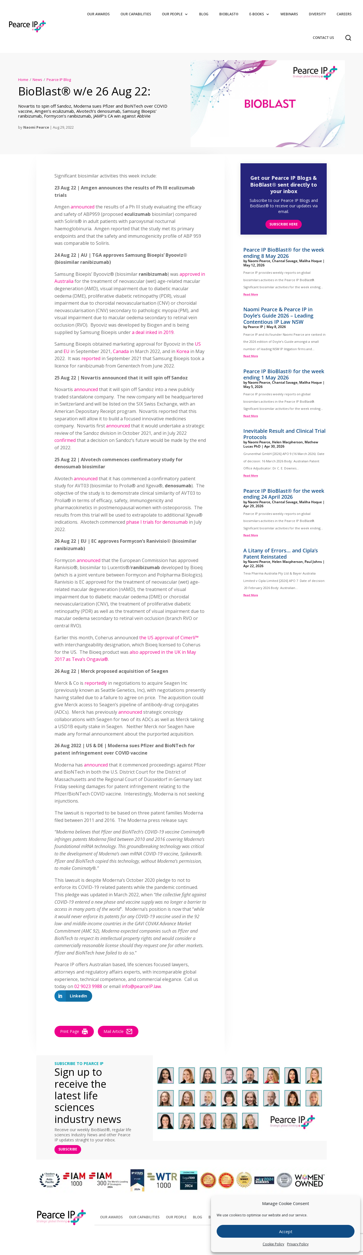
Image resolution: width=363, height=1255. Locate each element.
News (37, 79)
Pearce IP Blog (59, 79)
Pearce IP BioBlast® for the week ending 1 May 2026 (283, 374)
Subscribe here (283, 224)
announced (82, 207)
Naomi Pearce (36, 127)
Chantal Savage (284, 260)
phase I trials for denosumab (157, 522)
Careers (344, 14)
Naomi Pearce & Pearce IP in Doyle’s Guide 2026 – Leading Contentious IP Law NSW (278, 315)
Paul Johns (313, 561)
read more (250, 294)
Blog (203, 14)
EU (66, 351)
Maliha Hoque (310, 260)
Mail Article (118, 1031)
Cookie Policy (273, 1244)
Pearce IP (255, 326)
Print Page (74, 1031)
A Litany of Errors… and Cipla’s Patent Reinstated (280, 553)
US (198, 344)
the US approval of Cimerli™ (169, 637)
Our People (172, 14)
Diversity (317, 14)
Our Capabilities (136, 14)
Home (23, 79)
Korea (182, 351)
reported (90, 358)
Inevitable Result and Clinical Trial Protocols (284, 433)
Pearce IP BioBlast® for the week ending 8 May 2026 (283, 252)
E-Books (256, 14)
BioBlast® (229, 14)
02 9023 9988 (88, 986)
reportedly (96, 683)
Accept (285, 1231)
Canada (121, 351)
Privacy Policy (298, 1244)
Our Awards (98, 14)
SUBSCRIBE (67, 1149)
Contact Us (323, 37)
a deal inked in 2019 (153, 332)
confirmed (65, 440)
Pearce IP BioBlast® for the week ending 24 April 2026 (283, 493)
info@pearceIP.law (141, 986)
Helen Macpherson (287, 442)
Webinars (289, 14)
